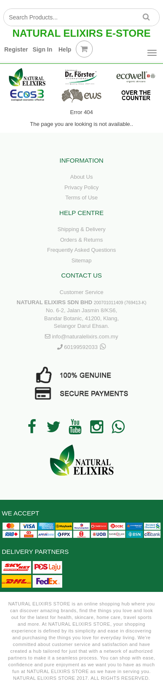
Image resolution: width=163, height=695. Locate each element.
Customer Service (81, 292)
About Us (81, 177)
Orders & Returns (81, 240)
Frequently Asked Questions (81, 250)
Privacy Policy (81, 187)
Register (16, 49)
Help (64, 49)
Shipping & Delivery (81, 229)
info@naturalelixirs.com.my (85, 336)
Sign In (42, 49)
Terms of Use (81, 197)
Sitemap (82, 260)
